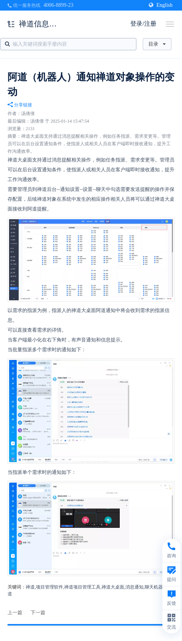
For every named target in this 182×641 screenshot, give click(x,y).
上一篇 (15, 612)
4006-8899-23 (58, 5)
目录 (157, 44)
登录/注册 (143, 23)
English (161, 5)
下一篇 (38, 612)
